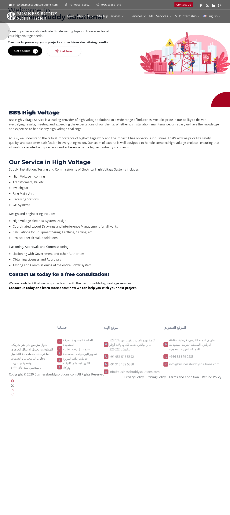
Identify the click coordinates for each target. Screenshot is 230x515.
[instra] (32, 437)
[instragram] (219, 5)
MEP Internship (188, 16)
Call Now (49, 51)
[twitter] (207, 5)
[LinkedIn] (213, 5)
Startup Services (111, 16)
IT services (137, 16)
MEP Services (160, 16)
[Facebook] (200, 5)
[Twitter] (32, 428)
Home (70, 16)
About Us (86, 16)
